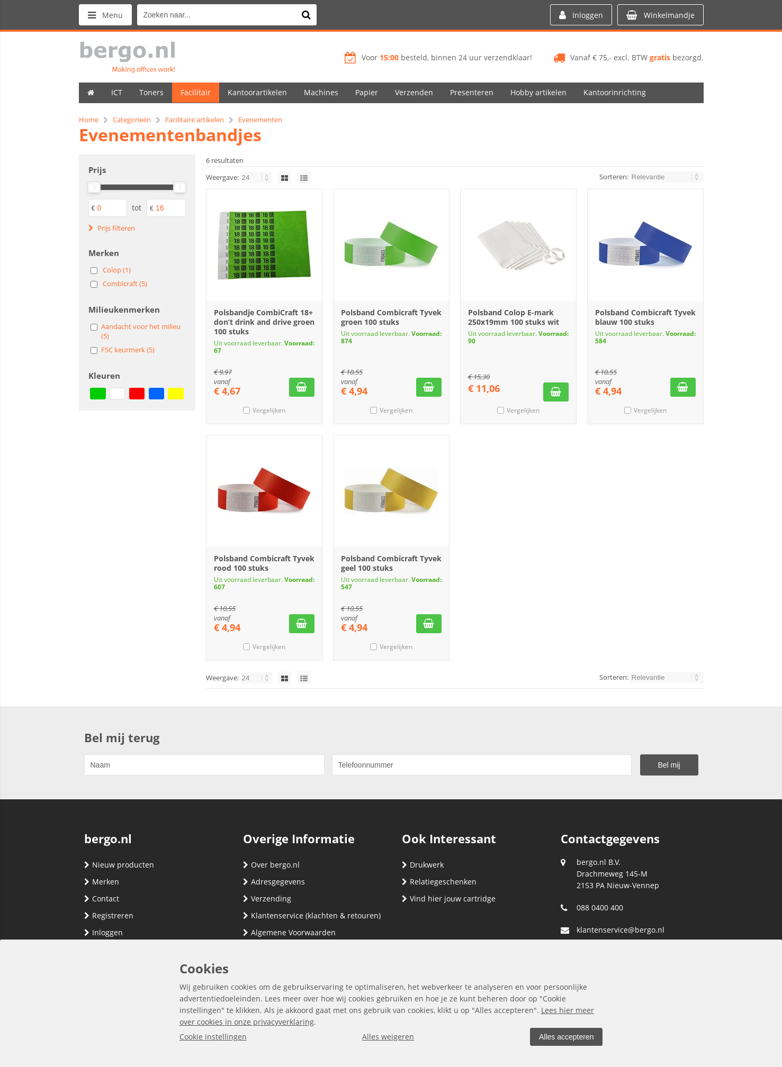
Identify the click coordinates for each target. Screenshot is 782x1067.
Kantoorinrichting (614, 92)
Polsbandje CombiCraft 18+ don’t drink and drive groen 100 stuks (264, 321)
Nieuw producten (119, 865)
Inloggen (103, 932)
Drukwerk (423, 865)
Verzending (267, 898)
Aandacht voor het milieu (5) (141, 331)
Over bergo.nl (271, 865)
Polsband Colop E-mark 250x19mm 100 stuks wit (513, 317)
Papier (366, 92)
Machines (321, 92)
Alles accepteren (566, 1037)
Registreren (108, 915)
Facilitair (196, 92)
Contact (101, 898)
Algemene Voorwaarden (289, 932)
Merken (101, 882)
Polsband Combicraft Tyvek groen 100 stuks (391, 317)
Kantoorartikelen (257, 92)
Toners (151, 92)
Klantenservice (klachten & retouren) (312, 915)
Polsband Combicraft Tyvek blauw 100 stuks (645, 317)
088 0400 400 (600, 907)
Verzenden (414, 92)
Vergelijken (269, 410)
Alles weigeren (388, 1037)
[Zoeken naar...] (306, 14)
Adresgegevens (274, 882)
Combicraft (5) (125, 283)
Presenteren (471, 92)
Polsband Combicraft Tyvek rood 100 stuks (264, 563)
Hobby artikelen (538, 92)
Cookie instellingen (213, 1037)
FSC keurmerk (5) (128, 349)
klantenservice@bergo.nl (620, 930)
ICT (116, 92)
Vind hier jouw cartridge (449, 898)
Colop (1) (117, 270)
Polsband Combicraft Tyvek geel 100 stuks (391, 563)
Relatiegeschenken (439, 882)
